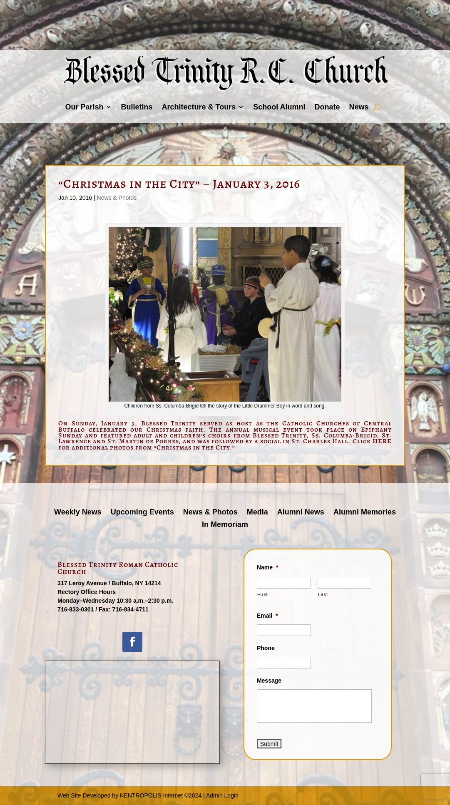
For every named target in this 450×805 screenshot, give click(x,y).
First (262, 594)
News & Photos (117, 197)
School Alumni (279, 107)
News (359, 107)
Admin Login (222, 795)
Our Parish (84, 107)
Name (267, 567)
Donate (327, 107)
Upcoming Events (142, 512)
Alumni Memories (364, 512)
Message (269, 680)
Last (323, 594)
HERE (382, 441)
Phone (266, 648)
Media (257, 512)
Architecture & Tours (199, 107)
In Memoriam (225, 525)
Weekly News (78, 512)
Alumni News (300, 512)
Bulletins (136, 107)
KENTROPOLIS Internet (151, 795)
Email (267, 615)
